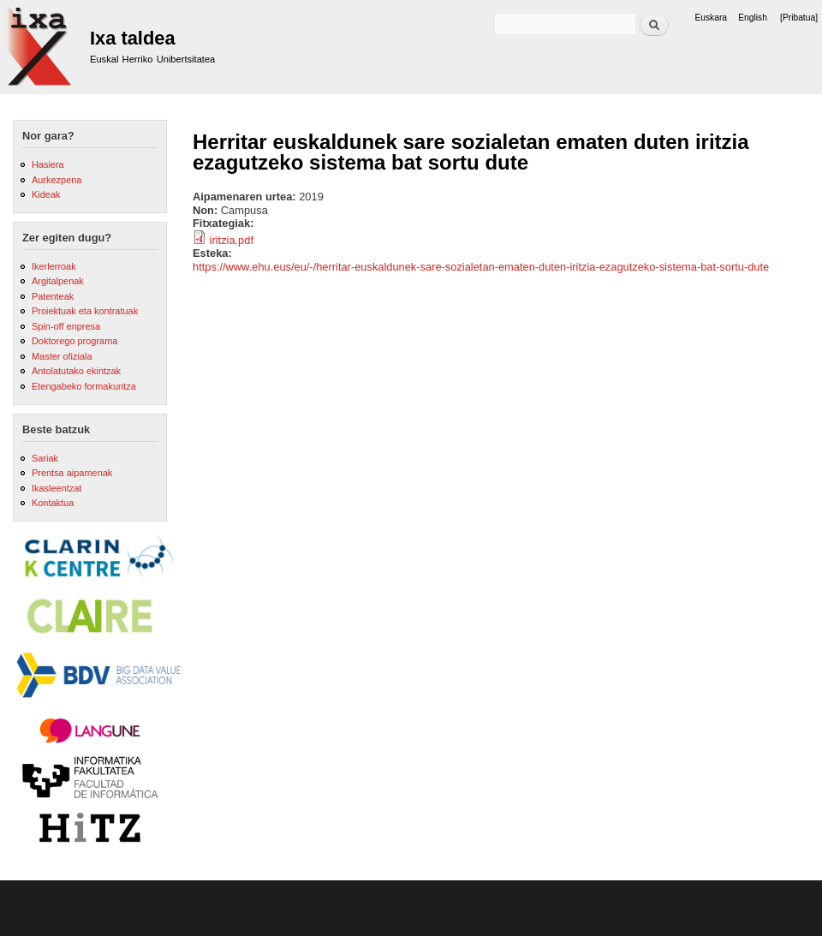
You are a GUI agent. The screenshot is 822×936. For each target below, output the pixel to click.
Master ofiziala (62, 356)
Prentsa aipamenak (72, 473)
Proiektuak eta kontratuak (85, 311)
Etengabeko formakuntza (84, 386)
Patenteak (53, 296)
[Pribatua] (799, 17)
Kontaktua (53, 503)
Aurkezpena (56, 180)
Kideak (46, 194)
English (752, 17)
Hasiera (48, 164)
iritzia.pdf (231, 240)
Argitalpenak (58, 281)
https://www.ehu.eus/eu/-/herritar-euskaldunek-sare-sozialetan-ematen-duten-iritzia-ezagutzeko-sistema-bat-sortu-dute (481, 266)
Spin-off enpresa (66, 326)
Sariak (45, 458)
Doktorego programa (74, 341)
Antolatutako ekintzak (76, 371)
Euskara (710, 17)
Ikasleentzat (56, 488)
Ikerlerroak (54, 266)
